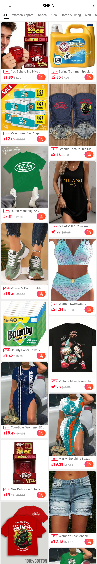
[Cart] (92, 5)
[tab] (5, 15)
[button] (4, 5)
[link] (24, 45)
